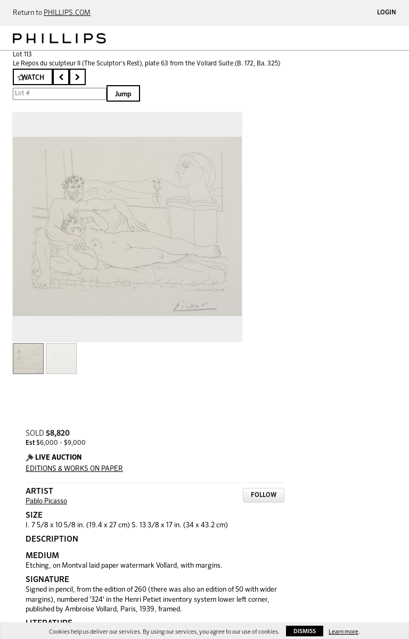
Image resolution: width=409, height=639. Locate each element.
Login (386, 13)
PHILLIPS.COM (67, 13)
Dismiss (304, 631)
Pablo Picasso (46, 501)
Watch (32, 77)
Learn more (343, 632)
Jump (123, 94)
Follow (263, 495)
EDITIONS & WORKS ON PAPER (74, 469)
